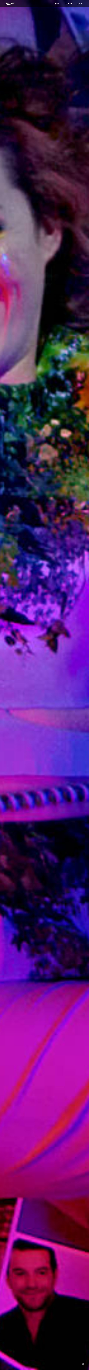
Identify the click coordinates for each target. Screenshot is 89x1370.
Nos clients (68, 3)
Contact (80, 3)
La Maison (56, 3)
